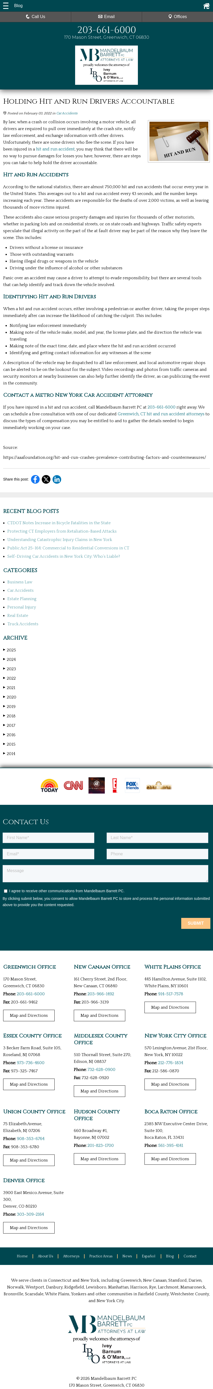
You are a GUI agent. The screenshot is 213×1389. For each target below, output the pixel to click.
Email (106, 16)
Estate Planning (22, 598)
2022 (9, 678)
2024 (9, 659)
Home (22, 1256)
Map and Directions (29, 1015)
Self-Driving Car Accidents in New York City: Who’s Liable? (63, 556)
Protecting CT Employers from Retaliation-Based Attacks (62, 531)
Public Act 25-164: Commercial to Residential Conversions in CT (68, 548)
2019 (9, 706)
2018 (9, 716)
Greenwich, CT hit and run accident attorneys (161, 414)
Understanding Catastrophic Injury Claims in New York (59, 539)
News (127, 1256)
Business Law (19, 582)
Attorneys (71, 1256)
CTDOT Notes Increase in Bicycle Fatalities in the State (59, 523)
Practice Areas (100, 1256)
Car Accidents (66, 113)
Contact (190, 1256)
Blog (170, 1256)
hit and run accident (55, 149)
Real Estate (17, 615)
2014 (9, 753)
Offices (177, 16)
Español (149, 1256)
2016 (9, 735)
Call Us (35, 16)
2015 (9, 744)
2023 (9, 669)
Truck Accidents (22, 624)
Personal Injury (21, 607)
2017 (9, 725)
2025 (9, 650)
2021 (9, 687)
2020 (9, 697)
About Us (45, 1256)
